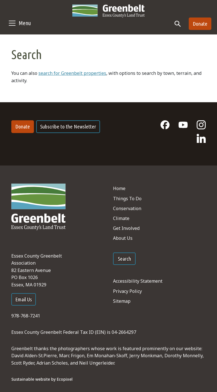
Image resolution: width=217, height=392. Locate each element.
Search (124, 259)
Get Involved (126, 228)
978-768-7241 (25, 316)
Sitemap (122, 301)
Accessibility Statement (137, 281)
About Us (123, 238)
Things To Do (127, 198)
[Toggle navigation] (19, 23)
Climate (121, 218)
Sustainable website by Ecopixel (42, 379)
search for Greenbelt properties (72, 73)
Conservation (127, 208)
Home (119, 188)
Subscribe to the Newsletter (68, 126)
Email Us (23, 299)
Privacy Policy (127, 291)
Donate (200, 24)
